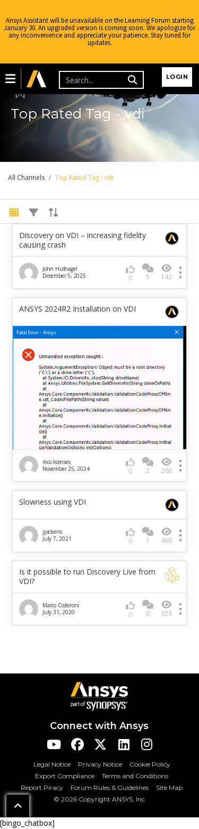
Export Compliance (64, 776)
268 (166, 466)
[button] (10, 78)
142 (166, 272)
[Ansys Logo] (99, 695)
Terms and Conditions (135, 776)
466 (166, 535)
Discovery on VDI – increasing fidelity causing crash (82, 240)
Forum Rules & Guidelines (110, 787)
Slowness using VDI (52, 502)
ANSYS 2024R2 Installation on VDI (77, 309)
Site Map (169, 787)
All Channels (26, 177)
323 (166, 608)
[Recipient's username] (92, 80)
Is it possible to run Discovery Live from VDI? (87, 576)
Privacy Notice (100, 764)
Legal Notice (52, 764)
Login (177, 76)
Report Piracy (42, 787)
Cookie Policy (149, 764)
